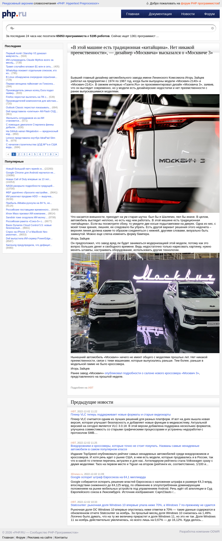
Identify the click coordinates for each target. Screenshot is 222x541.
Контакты (61, 537)
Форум (209, 14)
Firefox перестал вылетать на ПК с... (27, 97)
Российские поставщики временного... (28, 209)
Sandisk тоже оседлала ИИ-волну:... (27, 217)
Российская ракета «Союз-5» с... (25, 221)
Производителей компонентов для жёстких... (32, 100)
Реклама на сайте (39, 537)
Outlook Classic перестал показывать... (28, 107)
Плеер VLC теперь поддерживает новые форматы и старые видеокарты (121, 414)
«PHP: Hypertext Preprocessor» (78, 3)
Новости (188, 14)
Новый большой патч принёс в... (25, 168)
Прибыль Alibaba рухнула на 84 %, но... (29, 203)
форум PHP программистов (200, 3)
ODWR (215, 531)
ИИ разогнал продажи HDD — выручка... (29, 196)
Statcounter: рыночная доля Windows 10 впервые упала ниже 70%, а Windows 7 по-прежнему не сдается (143, 505)
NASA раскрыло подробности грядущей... (30, 185)
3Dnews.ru (77, 474)
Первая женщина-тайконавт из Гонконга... (30, 83)
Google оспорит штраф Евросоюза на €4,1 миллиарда (108, 477)
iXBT (90, 387)
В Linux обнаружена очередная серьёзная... (31, 77)
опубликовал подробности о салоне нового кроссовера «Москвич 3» (152, 373)
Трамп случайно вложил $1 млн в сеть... (29, 66)
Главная (132, 14)
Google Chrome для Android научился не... (30, 172)
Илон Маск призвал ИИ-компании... (26, 213)
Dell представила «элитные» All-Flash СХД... (32, 111)
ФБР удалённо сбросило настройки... (27, 192)
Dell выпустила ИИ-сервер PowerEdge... (29, 238)
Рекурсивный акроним (17, 3)
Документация (160, 14)
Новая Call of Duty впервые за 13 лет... (28, 179)
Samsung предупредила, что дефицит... (29, 245)
